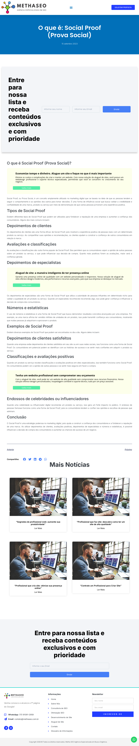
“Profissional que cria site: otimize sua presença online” (38, 586)
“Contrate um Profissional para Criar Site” (100, 585)
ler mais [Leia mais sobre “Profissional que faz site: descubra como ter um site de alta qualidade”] (101, 528)
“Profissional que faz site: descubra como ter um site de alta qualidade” (101, 523)
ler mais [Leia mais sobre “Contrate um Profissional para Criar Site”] (101, 590)
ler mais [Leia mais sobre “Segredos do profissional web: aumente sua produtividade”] (38, 528)
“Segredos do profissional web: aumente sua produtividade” (38, 523)
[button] (71, 7)
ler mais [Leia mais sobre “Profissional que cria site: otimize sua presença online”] (38, 592)
